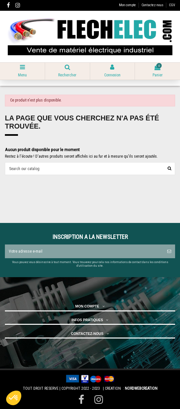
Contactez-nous (152, 5)
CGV (172, 5)
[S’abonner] (169, 251)
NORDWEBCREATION (141, 388)
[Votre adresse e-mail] (84, 251)
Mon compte (128, 5)
